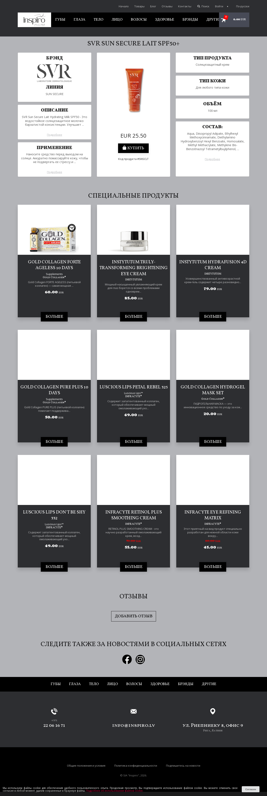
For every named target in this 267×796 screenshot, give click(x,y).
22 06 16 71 (54, 725)
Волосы (139, 19)
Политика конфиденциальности (135, 765)
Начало (124, 6)
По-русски (240, 6)
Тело (98, 19)
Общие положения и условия (86, 765)
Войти (219, 6)
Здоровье (164, 19)
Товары (139, 6)
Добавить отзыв (133, 616)
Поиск (203, 6)
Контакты (184, 6)
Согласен (250, 789)
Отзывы (167, 6)
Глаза (79, 19)
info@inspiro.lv (133, 725)
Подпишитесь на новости (183, 765)
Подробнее (54, 135)
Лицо (117, 19)
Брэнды (190, 19)
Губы (60, 19)
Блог (153, 6)
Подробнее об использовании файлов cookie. (114, 790)
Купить (133, 148)
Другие (213, 19)
